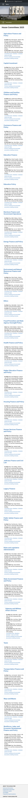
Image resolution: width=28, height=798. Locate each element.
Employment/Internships (8, 789)
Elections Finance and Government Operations (12, 213)
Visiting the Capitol (7, 791)
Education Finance (10, 155)
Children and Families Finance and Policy (11, 93)
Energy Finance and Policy (13, 242)
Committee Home (8, 53)
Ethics (6, 301)
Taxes (6, 643)
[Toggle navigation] (3, 4)
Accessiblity (5, 792)
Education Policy (10, 184)
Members (15, 53)
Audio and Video (8, 55)
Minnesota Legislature (13, 1)
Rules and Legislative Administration (11, 549)
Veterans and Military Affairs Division (13, 609)
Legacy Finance (9, 489)
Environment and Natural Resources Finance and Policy (13, 271)
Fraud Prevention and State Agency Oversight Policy (13, 322)
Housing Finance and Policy (14, 402)
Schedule (20, 53)
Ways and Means (10, 699)
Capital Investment (10, 63)
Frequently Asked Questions (9, 794)
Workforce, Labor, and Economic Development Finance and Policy (12, 728)
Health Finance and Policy (13, 343)
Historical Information (8, 788)
